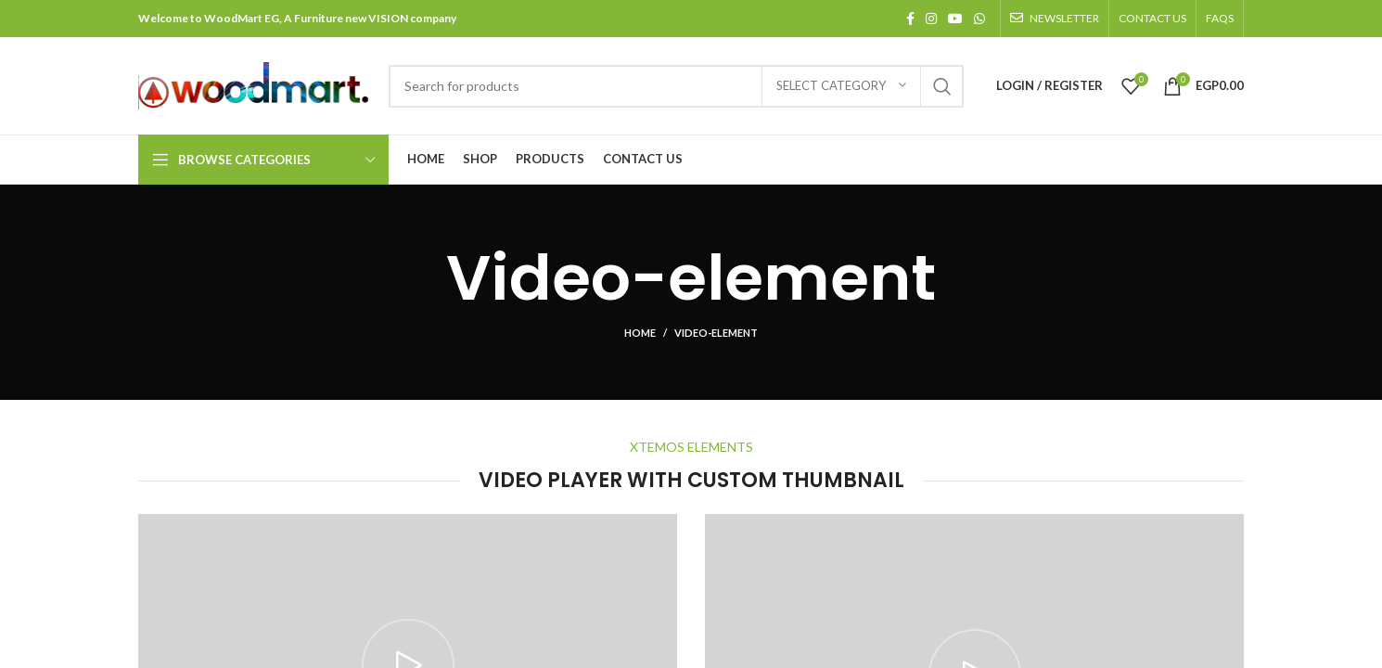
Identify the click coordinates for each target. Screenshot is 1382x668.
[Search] (676, 86)
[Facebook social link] (910, 18)
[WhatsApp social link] (979, 18)
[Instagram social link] (931, 18)
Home (640, 333)
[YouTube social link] (955, 18)
